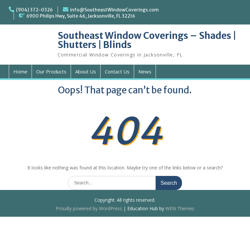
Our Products (51, 71)
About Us (85, 71)
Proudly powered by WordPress (89, 208)
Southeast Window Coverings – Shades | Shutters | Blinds (147, 40)
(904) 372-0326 (34, 10)
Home (20, 71)
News (144, 71)
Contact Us (117, 71)
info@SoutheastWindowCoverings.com (114, 10)
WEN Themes (179, 208)
